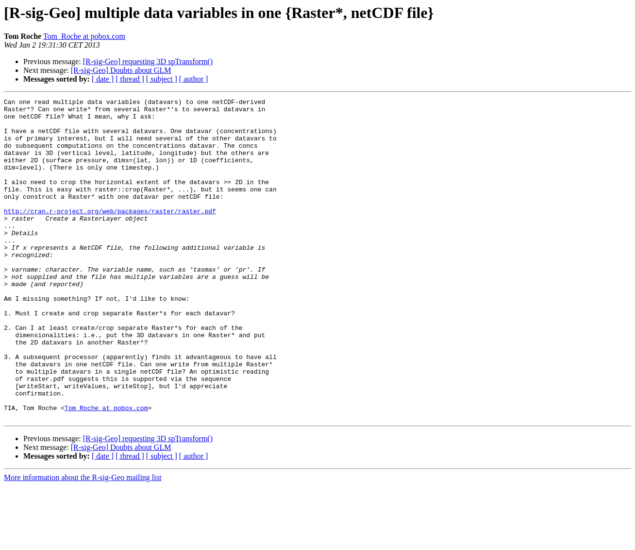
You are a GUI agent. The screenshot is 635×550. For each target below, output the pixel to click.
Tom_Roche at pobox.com (84, 36)
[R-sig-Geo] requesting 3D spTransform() (148, 61)
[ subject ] (161, 79)
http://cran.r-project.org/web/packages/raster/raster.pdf (110, 234)
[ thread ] (130, 79)
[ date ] (103, 79)
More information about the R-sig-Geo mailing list (82, 541)
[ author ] (193, 79)
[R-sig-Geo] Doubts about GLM (121, 70)
